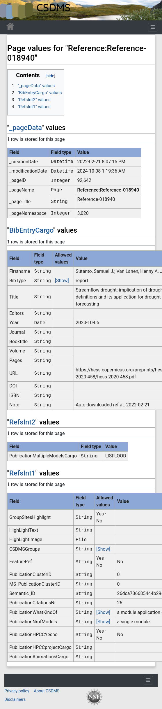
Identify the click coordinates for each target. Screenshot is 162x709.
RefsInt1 (22, 473)
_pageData (25, 128)
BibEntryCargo (31, 230)
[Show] (62, 280)
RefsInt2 (22, 422)
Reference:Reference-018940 (108, 190)
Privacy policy (16, 691)
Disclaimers (15, 699)
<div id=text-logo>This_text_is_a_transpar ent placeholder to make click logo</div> (9, 10)
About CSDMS (46, 691)
